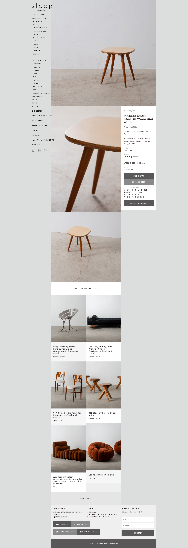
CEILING (38, 64)
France (127, 127)
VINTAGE (129, 169)
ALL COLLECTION (39, 18)
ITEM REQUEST (66, 531)
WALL (36, 73)
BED (34, 57)
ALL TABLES (38, 24)
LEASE (35, 130)
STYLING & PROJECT (42, 116)
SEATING (127, 111)
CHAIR (37, 41)
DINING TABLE (40, 28)
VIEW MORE (84, 498)
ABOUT (35, 145)
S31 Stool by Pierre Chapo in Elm (103, 414)
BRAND (34, 103)
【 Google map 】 (61, 517)
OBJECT (36, 83)
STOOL (37, 47)
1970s (97, 418)
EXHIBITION (38, 111)
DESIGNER (36, 96)
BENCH (37, 51)
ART (34, 90)
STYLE (34, 106)
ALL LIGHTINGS (39, 60)
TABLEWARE (38, 87)
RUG (34, 77)
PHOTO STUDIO (39, 125)
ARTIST (35, 100)
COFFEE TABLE (40, 31)
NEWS (34, 135)
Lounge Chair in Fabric (101, 475)
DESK (36, 34)
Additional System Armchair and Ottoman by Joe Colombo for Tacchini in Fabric (67, 480)
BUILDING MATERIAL (42, 93)
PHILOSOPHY (38, 121)
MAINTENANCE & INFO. (43, 140)
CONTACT (63, 524)
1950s (97, 357)
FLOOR (37, 67)
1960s (134, 127)
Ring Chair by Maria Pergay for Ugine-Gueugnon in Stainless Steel (65, 350)
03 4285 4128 (138, 182)
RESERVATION (140, 203)
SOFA (36, 44)
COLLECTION (38, 15)
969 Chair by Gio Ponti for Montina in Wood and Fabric (67, 415)
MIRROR (36, 80)
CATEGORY (36, 21)
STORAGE (36, 54)
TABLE (36, 70)
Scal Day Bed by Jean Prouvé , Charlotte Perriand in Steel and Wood (100, 350)
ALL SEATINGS (39, 38)
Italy (55, 421)
